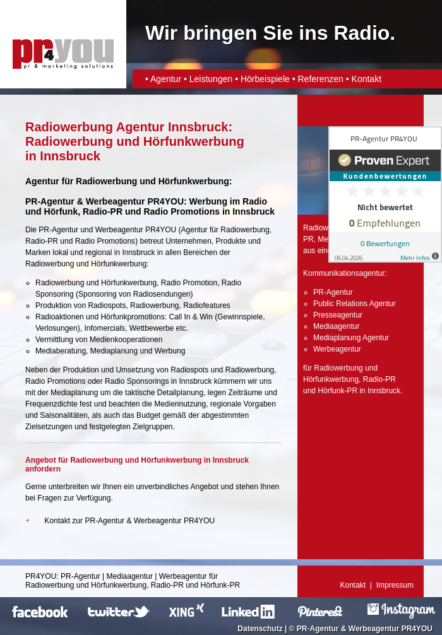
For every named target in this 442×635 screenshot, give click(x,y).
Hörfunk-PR (337, 390)
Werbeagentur (119, 229)
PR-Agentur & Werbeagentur (348, 628)
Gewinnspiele (240, 316)
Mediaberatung (60, 351)
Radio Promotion (189, 282)
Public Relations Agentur (354, 303)
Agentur (165, 79)
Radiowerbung (244, 229)
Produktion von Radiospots (80, 305)
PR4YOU (40, 576)
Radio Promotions (181, 211)
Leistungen (211, 79)
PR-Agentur (58, 229)
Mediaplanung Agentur (351, 337)
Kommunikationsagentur (344, 273)
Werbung (170, 351)
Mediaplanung (114, 351)
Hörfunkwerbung (331, 379)
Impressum (395, 585)
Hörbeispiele (265, 79)
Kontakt (366, 79)
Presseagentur (337, 315)
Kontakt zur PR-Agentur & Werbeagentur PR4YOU (129, 520)
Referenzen (320, 79)
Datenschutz (259, 628)
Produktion (81, 369)
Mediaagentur (336, 326)
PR (308, 239)
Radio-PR (102, 211)
